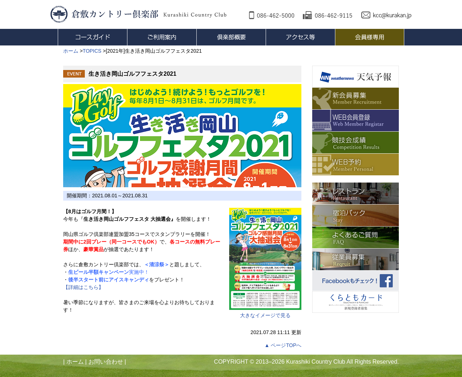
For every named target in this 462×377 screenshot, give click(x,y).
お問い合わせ (105, 362)
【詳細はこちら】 (83, 287)
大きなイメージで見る (265, 263)
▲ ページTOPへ (283, 345)
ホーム (75, 362)
